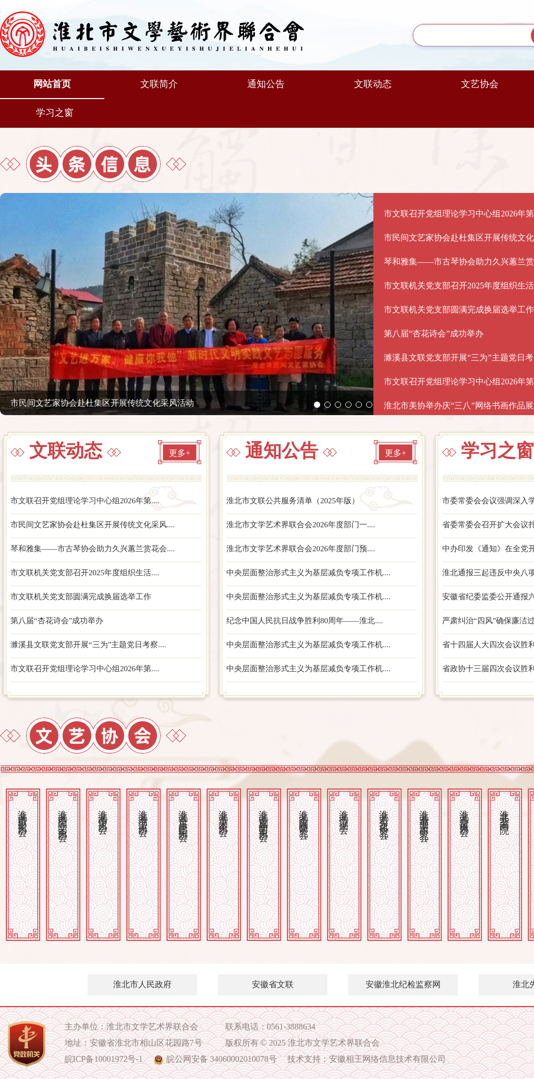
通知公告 (266, 84)
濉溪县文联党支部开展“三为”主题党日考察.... (93, 649)
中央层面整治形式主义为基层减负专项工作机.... (314, 575)
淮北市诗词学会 (343, 811)
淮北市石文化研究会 (384, 814)
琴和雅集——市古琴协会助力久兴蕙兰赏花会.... (98, 551)
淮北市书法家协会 (143, 812)
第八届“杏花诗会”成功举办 (60, 624)
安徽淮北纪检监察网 (403, 984)
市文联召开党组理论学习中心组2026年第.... (89, 502)
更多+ (179, 454)
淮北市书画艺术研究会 (424, 815)
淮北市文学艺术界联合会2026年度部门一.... (305, 526)
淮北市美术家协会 (223, 812)
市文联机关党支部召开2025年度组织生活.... (89, 575)
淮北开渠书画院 (504, 811)
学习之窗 (55, 112)
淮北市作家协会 (103, 811)
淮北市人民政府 (142, 984)
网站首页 (52, 84)
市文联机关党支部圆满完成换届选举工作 (85, 600)
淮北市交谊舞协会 (464, 812)
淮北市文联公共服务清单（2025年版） (297, 502)
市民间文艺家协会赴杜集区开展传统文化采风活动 (102, 402)
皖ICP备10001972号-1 (104, 1058)
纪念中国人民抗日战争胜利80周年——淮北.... (309, 624)
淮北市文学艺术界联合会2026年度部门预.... (305, 551)
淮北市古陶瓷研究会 (303, 814)
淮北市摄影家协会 (22, 812)
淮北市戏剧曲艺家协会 (263, 815)
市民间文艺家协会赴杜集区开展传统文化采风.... (98, 526)
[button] (317, 405)
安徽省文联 (273, 984)
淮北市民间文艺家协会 (62, 815)
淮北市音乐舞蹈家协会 (183, 815)
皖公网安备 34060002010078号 (221, 1058)
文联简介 (159, 84)
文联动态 (373, 84)
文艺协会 (480, 84)
